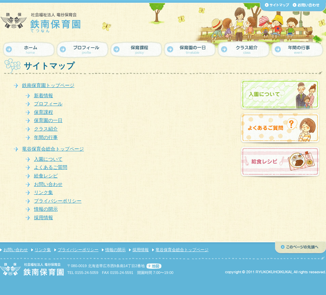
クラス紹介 (46, 129)
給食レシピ (46, 175)
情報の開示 (46, 209)
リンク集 (43, 192)
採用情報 (43, 217)
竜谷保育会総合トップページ (53, 149)
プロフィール (48, 103)
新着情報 (43, 95)
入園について (48, 159)
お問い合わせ (48, 184)
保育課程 (43, 112)
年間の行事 (46, 137)
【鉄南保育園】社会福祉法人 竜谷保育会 (41, 23)
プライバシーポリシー (58, 201)
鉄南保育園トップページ (48, 85)
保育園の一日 (48, 120)
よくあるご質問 (50, 167)
